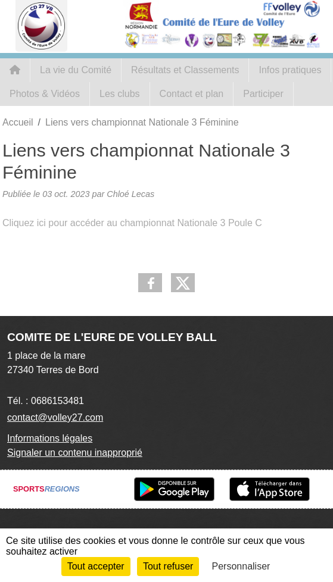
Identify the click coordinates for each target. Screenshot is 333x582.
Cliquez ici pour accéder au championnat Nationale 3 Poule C (132, 223)
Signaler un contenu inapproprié (74, 453)
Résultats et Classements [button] (185, 70)
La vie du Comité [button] (75, 70)
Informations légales (49, 438)
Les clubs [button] (119, 94)
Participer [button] (263, 94)
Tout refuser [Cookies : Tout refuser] (168, 566)
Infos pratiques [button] (290, 70)
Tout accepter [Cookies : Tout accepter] (96, 566)
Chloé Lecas (130, 194)
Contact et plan (192, 94)
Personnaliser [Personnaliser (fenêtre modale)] (241, 566)
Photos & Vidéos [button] (45, 94)
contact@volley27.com (55, 417)
